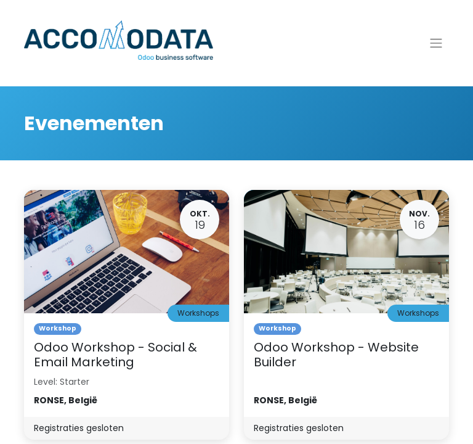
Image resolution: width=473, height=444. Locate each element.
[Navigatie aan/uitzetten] (436, 43)
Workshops (198, 313)
